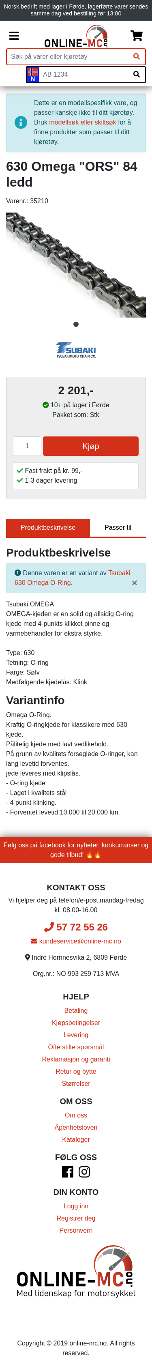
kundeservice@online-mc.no (76, 941)
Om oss (76, 1115)
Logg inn (76, 1206)
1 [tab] (76, 324)
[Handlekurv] (136, 36)
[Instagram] (84, 1174)
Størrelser (76, 1083)
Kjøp (90, 446)
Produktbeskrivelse (48, 527)
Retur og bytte (76, 1071)
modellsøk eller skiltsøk (82, 122)
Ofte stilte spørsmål (76, 1047)
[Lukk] (134, 583)
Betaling (76, 1010)
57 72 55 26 (76, 927)
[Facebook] (67, 1174)
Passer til (118, 527)
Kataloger (76, 1139)
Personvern (76, 1230)
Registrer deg (75, 1218)
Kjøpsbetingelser (76, 1022)
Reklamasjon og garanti (76, 1059)
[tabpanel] (76, 265)
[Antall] (27, 446)
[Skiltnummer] (83, 74)
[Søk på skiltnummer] (136, 74)
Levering (76, 1034)
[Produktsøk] (67, 56)
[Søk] (136, 56)
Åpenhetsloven (76, 1127)
